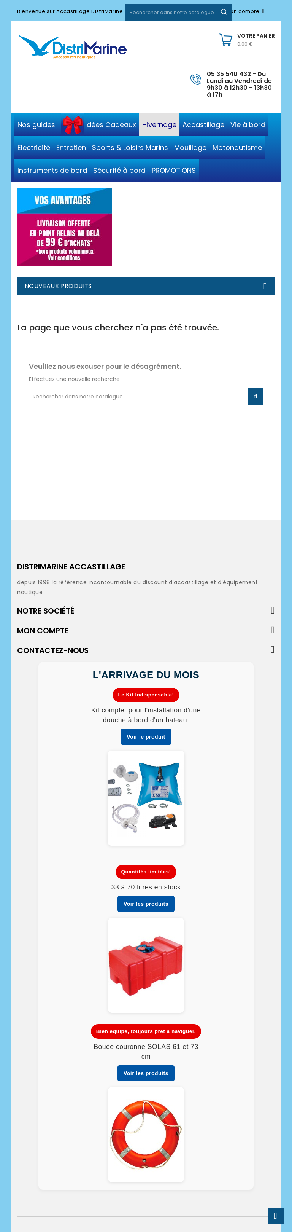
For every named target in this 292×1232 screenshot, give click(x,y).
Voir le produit (146, 737)
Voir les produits (146, 904)
